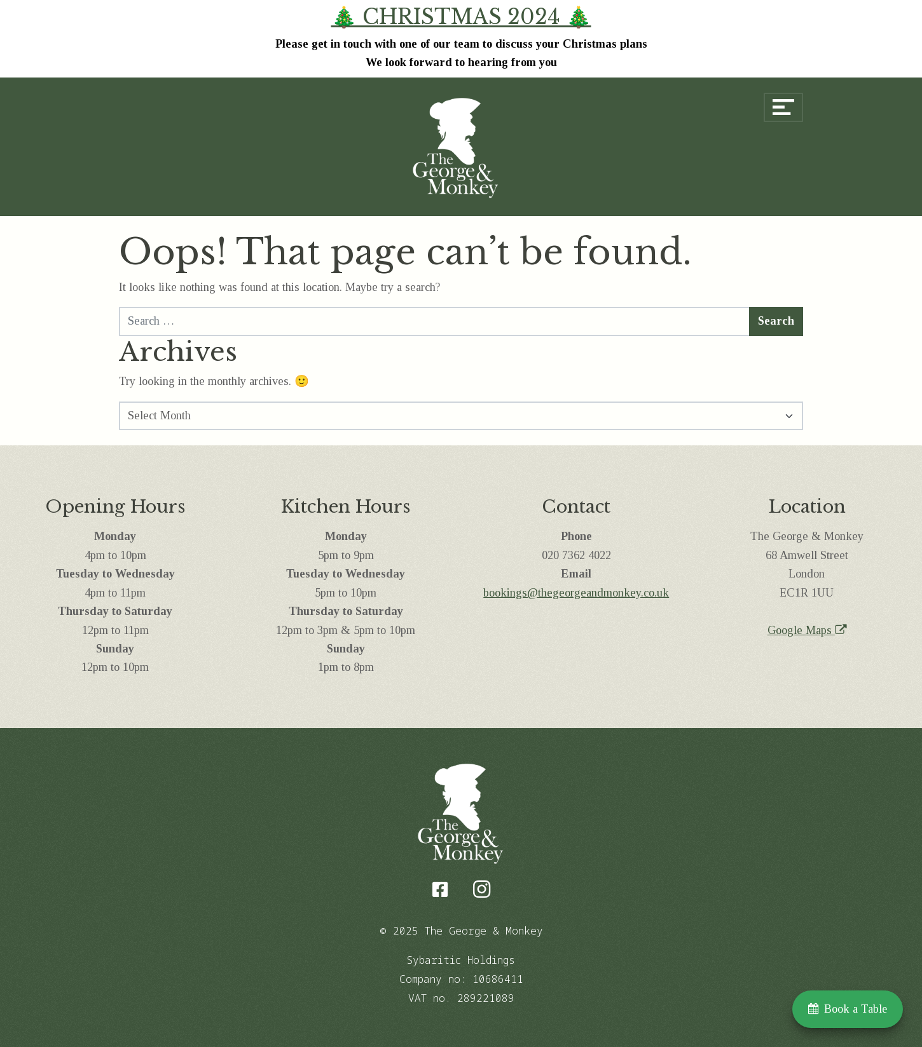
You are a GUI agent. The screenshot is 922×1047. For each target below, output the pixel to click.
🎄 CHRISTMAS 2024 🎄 (461, 17)
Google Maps (806, 630)
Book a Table (847, 1009)
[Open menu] (784, 108)
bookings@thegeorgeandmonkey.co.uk (576, 592)
